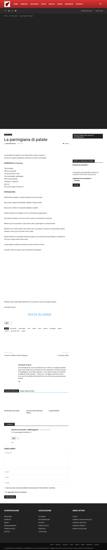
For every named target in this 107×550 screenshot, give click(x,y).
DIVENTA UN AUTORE (80, 529)
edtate (34, 328)
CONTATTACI (42, 532)
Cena (29, 328)
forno (39, 328)
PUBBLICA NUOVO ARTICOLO (82, 519)
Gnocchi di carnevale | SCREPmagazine (24, 430)
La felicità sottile (63, 355)
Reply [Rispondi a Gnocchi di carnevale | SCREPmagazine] (12, 442)
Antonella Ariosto (11, 143)
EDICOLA (7, 532)
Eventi (43, 4)
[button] (100, 4)
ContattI (79, 4)
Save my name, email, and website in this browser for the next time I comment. (30, 488)
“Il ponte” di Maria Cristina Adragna (16, 355)
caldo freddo (22, 328)
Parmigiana (53, 328)
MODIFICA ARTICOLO (79, 522)
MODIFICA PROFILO (79, 526)
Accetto (76, 180)
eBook (59, 4)
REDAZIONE (8, 516)
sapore (23, 331)
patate (59, 328)
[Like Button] (6, 322)
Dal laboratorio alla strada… (12, 410)
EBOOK (6, 522)
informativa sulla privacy (88, 174)
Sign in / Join (99, 10)
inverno (45, 328)
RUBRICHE (7, 519)
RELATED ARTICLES (11, 391)
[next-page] (8, 416)
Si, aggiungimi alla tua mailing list (15, 492)
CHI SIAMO (42, 516)
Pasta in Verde (39, 314)
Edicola (52, 4)
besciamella (13, 328)
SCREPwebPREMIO (10, 526)
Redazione (69, 4)
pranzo (7, 331)
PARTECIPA (42, 529)
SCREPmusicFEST (9, 529)
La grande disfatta (54, 410)
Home (16, 4)
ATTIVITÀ (41, 522)
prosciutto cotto (15, 331)
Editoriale (34, 4)
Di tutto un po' (13, 16)
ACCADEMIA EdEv (44, 519)
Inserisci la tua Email (80, 164)
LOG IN (75, 516)
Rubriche (24, 4)
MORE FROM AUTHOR (27, 391)
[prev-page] (5, 416)
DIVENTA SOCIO (43, 526)
